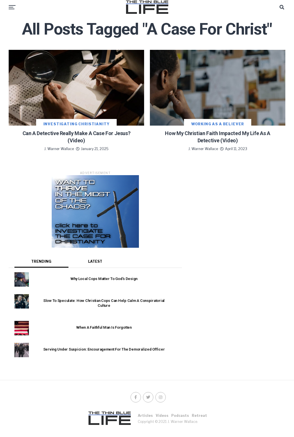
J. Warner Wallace (59, 149)
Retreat (199, 415)
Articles (145, 415)
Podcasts (180, 415)
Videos (162, 415)
